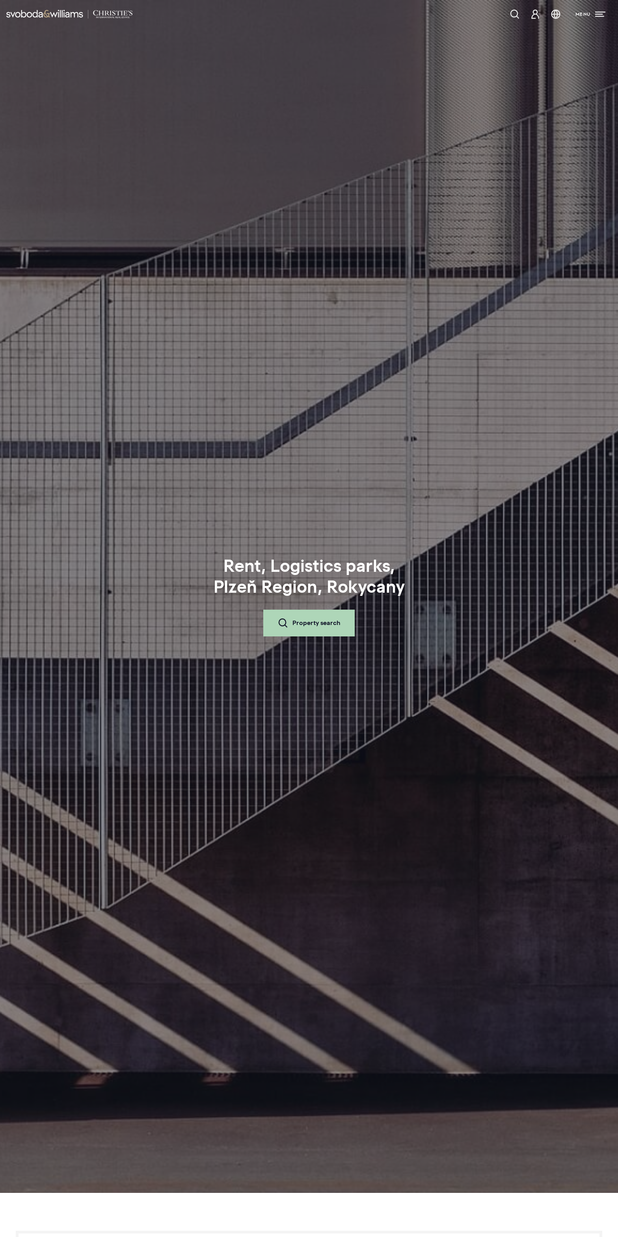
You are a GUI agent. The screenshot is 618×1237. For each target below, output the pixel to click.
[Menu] (590, 14)
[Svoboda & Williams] (69, 14)
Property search (309, 623)
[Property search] (514, 14)
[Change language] (555, 14)
